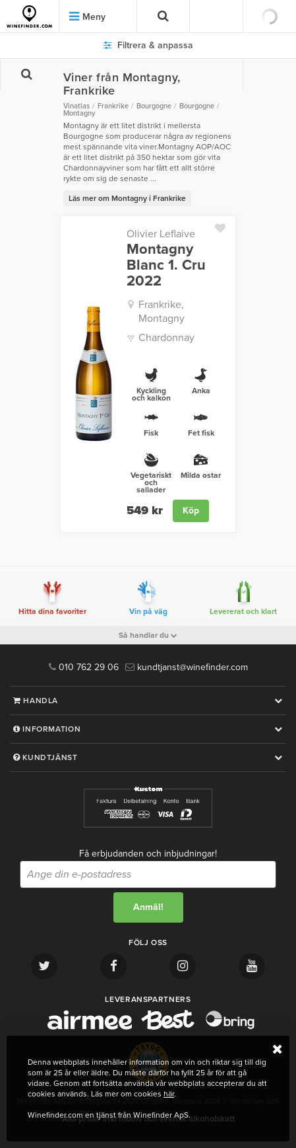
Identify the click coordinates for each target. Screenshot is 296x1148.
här (168, 1093)
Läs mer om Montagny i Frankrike (127, 198)
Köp (191, 510)
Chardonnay (166, 337)
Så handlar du (148, 635)
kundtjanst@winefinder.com (186, 667)
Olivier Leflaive (161, 234)
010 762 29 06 (84, 667)
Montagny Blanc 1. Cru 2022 (166, 265)
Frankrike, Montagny (161, 311)
